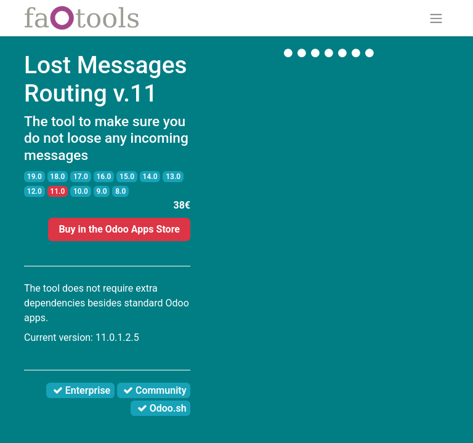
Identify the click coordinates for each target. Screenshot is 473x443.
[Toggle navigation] (436, 18)
